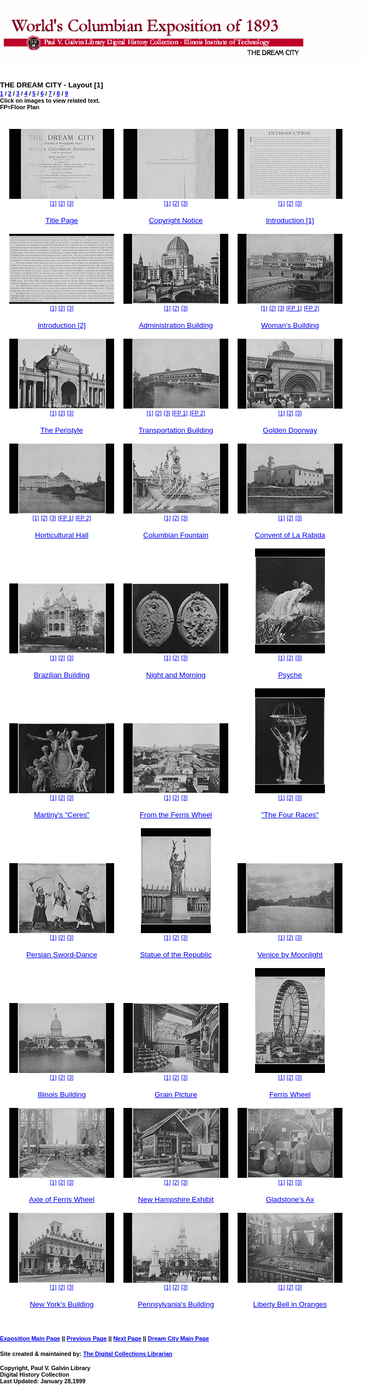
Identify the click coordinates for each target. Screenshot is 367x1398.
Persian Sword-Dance (61, 955)
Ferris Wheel (290, 1094)
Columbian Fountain (175, 535)
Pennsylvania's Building (176, 1304)
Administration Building (176, 325)
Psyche (290, 675)
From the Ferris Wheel (176, 815)
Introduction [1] (290, 220)
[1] (53, 203)
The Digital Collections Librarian (127, 1353)
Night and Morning (176, 675)
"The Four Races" (289, 815)
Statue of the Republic (175, 955)
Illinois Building (62, 1094)
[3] (70, 203)
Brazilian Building (62, 675)
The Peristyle (61, 430)
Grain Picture (176, 1094)
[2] (61, 203)
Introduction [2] (62, 325)
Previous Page (86, 1338)
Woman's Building (290, 325)
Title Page (61, 220)
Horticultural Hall (61, 535)
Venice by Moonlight (289, 955)
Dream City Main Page (178, 1338)
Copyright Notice (176, 220)
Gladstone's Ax (290, 1199)
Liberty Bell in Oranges (290, 1304)
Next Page (127, 1338)
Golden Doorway (290, 430)
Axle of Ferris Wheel (61, 1199)
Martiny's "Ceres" (62, 815)
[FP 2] (311, 308)
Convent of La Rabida (290, 535)
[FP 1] (293, 308)
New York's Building (62, 1304)
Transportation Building (176, 430)
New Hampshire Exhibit (176, 1199)
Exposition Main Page (30, 1338)
